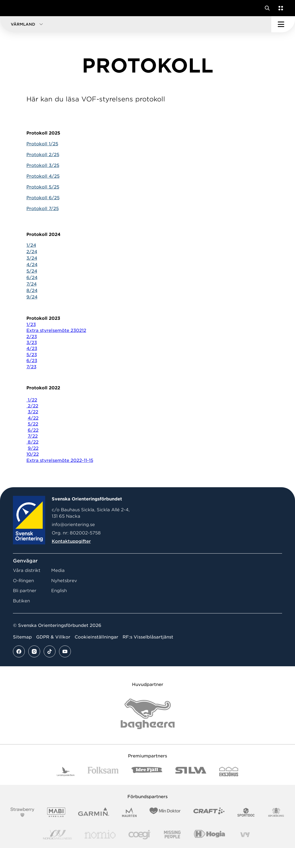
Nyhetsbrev (64, 580)
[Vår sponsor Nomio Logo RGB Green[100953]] (100, 834)
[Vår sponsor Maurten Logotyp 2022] (129, 812)
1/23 (31, 324)
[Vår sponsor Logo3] (140, 834)
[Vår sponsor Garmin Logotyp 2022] (93, 812)
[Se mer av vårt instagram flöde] (34, 651)
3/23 (31, 342)
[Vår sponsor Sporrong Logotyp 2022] (276, 812)
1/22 (31, 400)
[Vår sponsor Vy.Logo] (245, 834)
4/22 (33, 418)
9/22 (33, 448)
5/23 (31, 354)
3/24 (31, 258)
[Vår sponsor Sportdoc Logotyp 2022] (246, 812)
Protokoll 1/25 (42, 143)
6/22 (33, 430)
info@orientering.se (73, 524)
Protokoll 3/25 (42, 165)
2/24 (31, 251)
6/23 (31, 360)
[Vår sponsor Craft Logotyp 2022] (208, 812)
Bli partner (24, 590)
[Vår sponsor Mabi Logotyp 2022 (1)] (56, 812)
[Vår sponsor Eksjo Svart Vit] (228, 771)
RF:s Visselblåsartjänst (148, 637)
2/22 (32, 405)
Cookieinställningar (96, 637)
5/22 (33, 424)
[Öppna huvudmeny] (283, 24)
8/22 (32, 442)
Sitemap (22, 637)
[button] (135, 24)
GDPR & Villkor (53, 637)
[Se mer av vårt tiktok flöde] (49, 651)
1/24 (31, 245)
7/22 (33, 436)
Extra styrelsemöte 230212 (56, 330)
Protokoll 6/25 (43, 197)
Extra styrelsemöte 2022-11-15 (59, 460)
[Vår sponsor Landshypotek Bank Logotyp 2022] (66, 771)
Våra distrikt (26, 570)
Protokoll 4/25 (43, 176)
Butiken (21, 600)
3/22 (33, 411)
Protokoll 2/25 (42, 154)
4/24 (31, 264)
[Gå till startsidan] (14, 8)
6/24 (31, 277)
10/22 (32, 454)
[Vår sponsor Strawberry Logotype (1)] (22, 812)
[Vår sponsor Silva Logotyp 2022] (190, 771)
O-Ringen (23, 580)
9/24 (31, 297)
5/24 (31, 271)
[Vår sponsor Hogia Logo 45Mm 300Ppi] (209, 834)
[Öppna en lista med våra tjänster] (279, 8)
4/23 (31, 348)
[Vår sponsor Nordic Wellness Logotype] (57, 834)
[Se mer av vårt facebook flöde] (19, 651)
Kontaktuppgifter (71, 541)
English (59, 590)
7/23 (31, 366)
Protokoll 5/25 (42, 187)
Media (58, 570)
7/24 (31, 284)
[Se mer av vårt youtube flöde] (65, 651)
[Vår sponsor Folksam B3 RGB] (103, 771)
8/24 (31, 290)
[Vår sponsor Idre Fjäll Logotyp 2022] (146, 771)
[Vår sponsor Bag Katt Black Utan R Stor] (148, 714)
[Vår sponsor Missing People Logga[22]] (172, 834)
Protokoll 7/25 (42, 208)
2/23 (31, 336)
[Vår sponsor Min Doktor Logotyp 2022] (165, 812)
